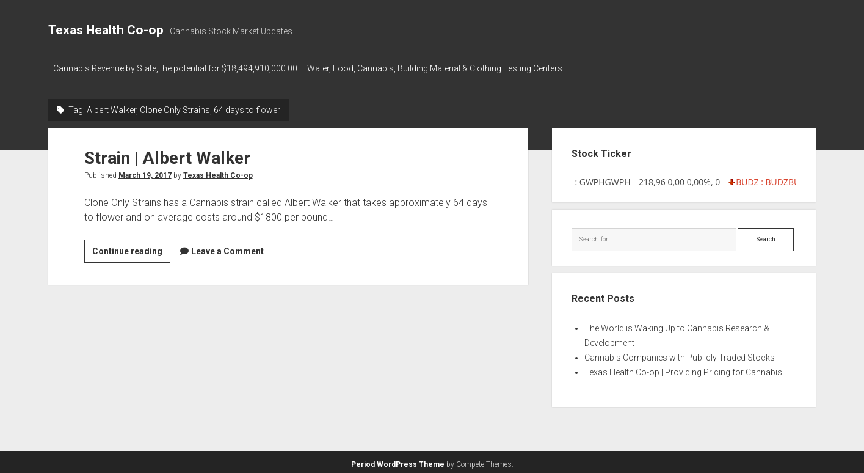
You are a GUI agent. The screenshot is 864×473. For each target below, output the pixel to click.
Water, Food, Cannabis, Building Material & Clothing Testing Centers (440, 68)
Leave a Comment (227, 247)
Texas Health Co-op (106, 30)
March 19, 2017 (145, 171)
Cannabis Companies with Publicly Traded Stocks (679, 354)
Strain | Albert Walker (167, 154)
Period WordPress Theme (398, 461)
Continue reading (131, 249)
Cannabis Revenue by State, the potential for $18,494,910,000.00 (175, 68)
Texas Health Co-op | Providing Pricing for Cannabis (683, 368)
